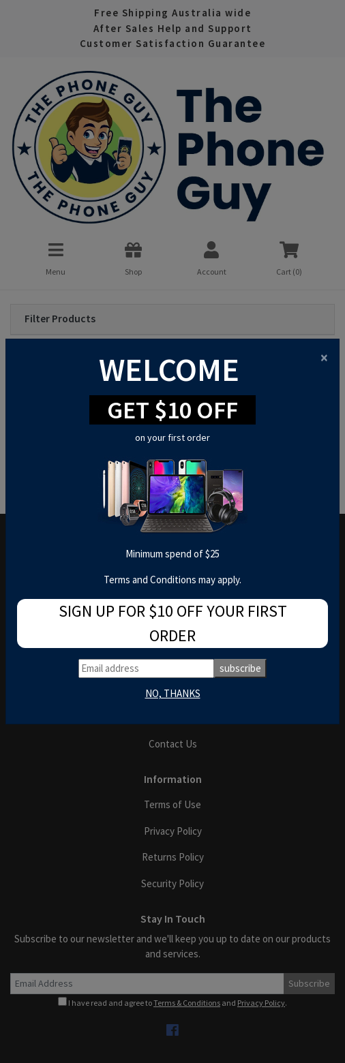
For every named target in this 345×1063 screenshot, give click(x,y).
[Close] (324, 357)
